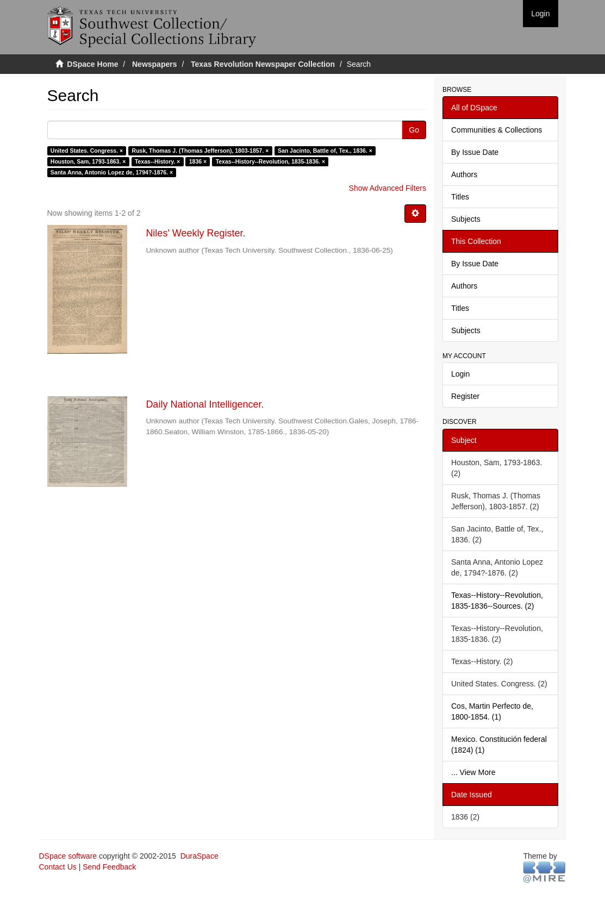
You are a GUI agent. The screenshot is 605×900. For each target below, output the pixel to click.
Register (465, 396)
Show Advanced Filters (387, 188)
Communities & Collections (496, 130)
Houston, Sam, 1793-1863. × (88, 161)
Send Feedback (109, 866)
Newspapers (154, 64)
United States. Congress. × (87, 150)
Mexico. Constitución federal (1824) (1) (499, 744)
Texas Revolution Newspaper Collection (263, 64)
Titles (460, 196)
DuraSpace (199, 856)
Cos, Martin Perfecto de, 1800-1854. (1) (492, 711)
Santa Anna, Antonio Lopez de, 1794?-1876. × (112, 172)
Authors (464, 174)
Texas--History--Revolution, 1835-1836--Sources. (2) (497, 600)
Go (414, 130)
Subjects (466, 219)
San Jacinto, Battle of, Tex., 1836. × (325, 150)
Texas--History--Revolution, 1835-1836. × (270, 161)
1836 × (198, 161)
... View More (473, 772)
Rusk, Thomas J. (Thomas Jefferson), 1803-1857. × (200, 150)
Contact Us (58, 866)
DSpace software (68, 856)
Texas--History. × (157, 161)
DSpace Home (92, 64)
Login (460, 374)
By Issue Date (474, 152)
